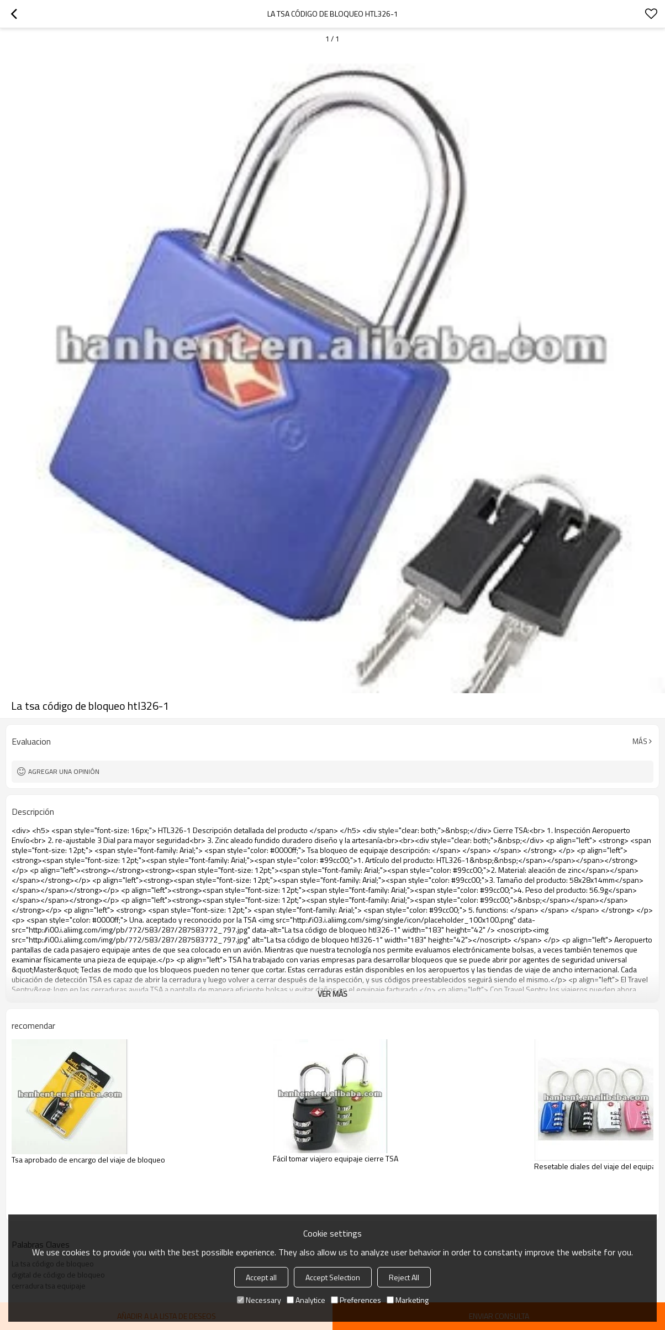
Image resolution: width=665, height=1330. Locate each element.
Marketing (408, 1300)
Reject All (404, 1277)
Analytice (306, 1300)
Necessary (259, 1300)
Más (639, 741)
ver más (332, 993)
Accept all (261, 1277)
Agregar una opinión (63, 771)
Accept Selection (332, 1277)
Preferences (356, 1300)
